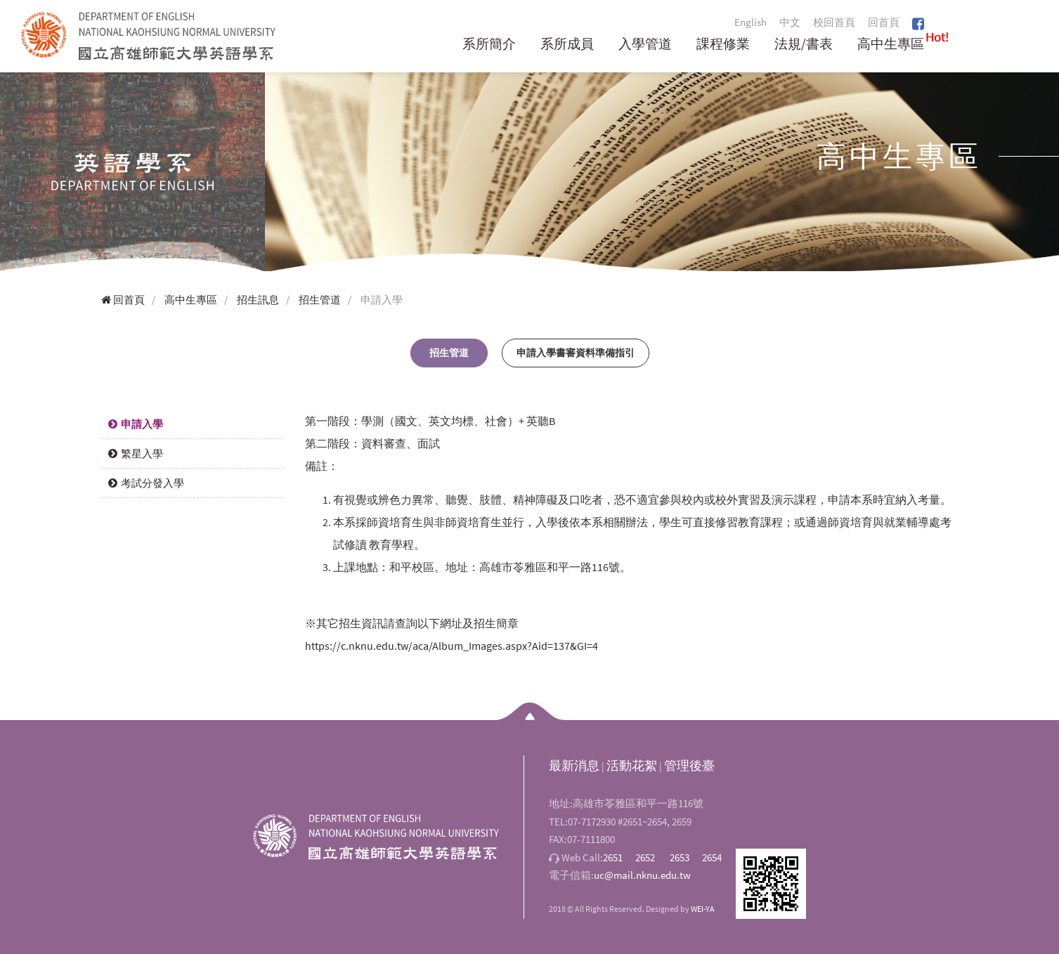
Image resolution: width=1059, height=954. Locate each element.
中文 (789, 22)
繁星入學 (135, 453)
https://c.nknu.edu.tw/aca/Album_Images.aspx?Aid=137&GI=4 (451, 646)
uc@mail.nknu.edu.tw (642, 875)
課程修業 (723, 44)
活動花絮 (631, 765)
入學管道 (645, 44)
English (750, 22)
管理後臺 (689, 765)
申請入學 (135, 424)
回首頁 (883, 22)
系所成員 (567, 44)
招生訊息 (258, 299)
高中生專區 (890, 44)
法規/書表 (803, 44)
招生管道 (320, 299)
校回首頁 (834, 22)
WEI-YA (703, 908)
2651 (613, 857)
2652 (645, 857)
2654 (712, 857)
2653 (679, 857)
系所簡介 (489, 44)
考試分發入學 (146, 483)
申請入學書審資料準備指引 (575, 352)
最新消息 (574, 765)
